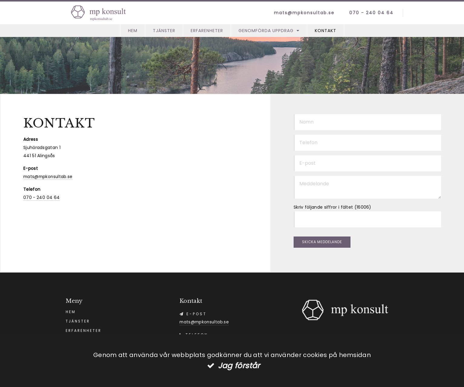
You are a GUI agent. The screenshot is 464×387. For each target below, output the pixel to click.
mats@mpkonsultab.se (300, 13)
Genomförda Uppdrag (266, 31)
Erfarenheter (207, 31)
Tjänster (164, 31)
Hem (132, 31)
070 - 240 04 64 (368, 13)
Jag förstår (239, 365)
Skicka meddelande (323, 242)
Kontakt (325, 31)
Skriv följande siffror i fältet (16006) (332, 207)
